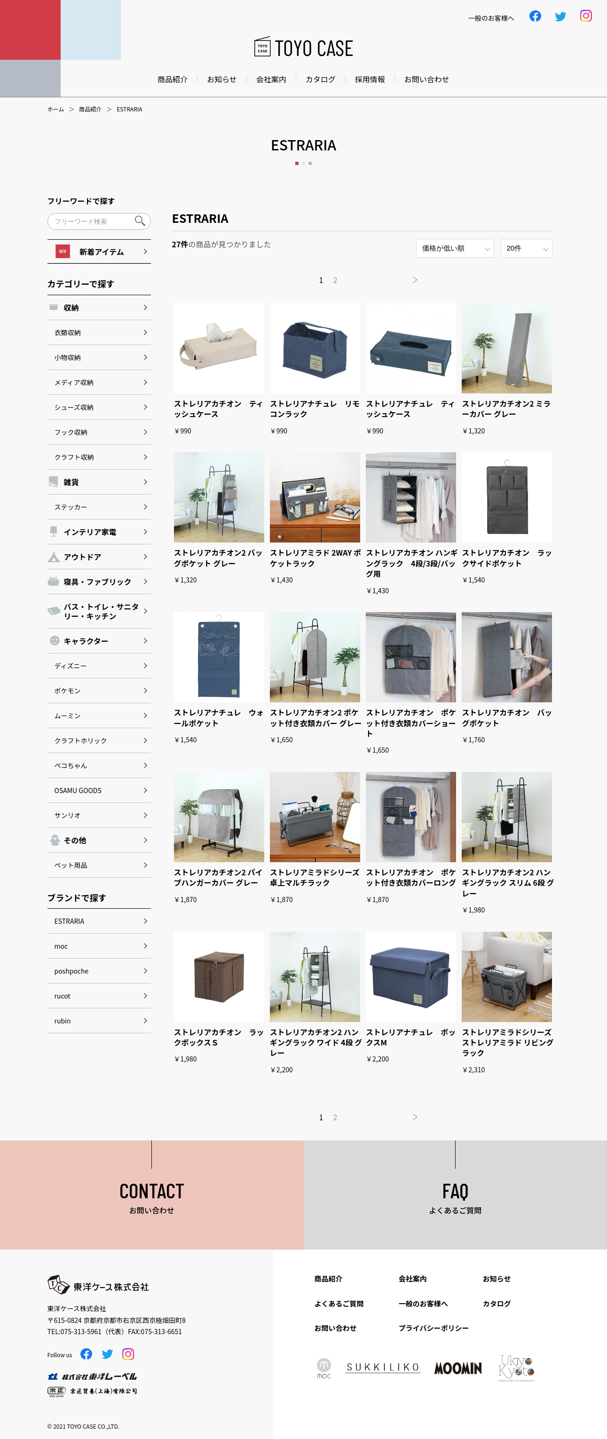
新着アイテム (89, 251)
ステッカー (71, 506)
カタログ (321, 79)
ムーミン (68, 715)
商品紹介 (173, 79)
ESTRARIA (69, 921)
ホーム (55, 109)
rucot (63, 995)
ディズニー (71, 665)
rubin (63, 1020)
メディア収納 (74, 382)
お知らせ (222, 79)
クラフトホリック (81, 740)
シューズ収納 (74, 407)
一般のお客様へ (423, 1303)
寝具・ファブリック (98, 581)
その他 (75, 840)
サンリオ (68, 815)
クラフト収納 (74, 457)
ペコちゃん (71, 765)
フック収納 (71, 432)
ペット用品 (71, 865)
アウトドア (83, 556)
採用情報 (370, 79)
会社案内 (271, 79)
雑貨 (71, 482)
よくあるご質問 (339, 1303)
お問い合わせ (426, 79)
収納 (71, 307)
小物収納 (68, 357)
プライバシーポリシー (434, 1328)
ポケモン (68, 690)
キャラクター (86, 640)
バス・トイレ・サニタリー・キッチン (101, 611)
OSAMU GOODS (78, 790)
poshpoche (72, 970)
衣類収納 (68, 332)
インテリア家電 (90, 531)
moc (61, 946)
